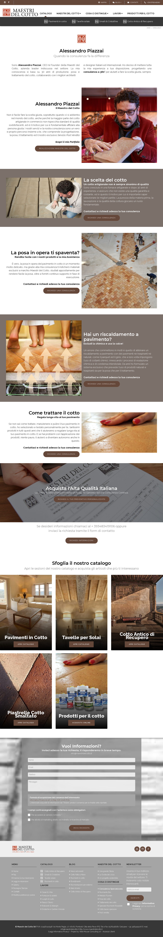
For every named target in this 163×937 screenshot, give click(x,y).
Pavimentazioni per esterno (81, 885)
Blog (116, 2)
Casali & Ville (47, 892)
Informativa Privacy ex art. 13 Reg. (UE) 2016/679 (49, 800)
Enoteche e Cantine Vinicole (53, 909)
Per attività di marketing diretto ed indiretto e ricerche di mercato (58, 819)
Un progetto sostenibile (108, 878)
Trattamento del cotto (107, 902)
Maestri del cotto (69, 13)
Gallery (16, 885)
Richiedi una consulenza (102, 218)
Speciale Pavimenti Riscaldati (110, 906)
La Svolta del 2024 (106, 874)
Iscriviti (135, 898)
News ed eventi (77, 871)
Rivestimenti (75, 881)
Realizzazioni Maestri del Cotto (57, 148)
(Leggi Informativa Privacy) (59, 931)
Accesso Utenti (109, 931)
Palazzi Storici (47, 902)
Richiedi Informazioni (82, 540)
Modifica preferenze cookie (24, 895)
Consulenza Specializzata (111, 889)
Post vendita (104, 912)
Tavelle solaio (83, 21)
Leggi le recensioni (20, 881)
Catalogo (46, 864)
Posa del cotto (105, 899)
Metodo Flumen (105, 895)
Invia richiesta (81, 828)
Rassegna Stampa (20, 888)
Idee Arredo (75, 888)
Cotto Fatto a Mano (78, 874)
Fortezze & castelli (49, 895)
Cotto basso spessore (108, 909)
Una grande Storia (106, 871)
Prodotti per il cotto (140, 13)
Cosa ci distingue (97, 13)
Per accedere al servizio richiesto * (45, 815)
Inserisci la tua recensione (23, 878)
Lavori (118, 13)
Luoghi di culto (48, 899)
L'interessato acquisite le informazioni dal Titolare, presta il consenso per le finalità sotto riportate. (68, 803)
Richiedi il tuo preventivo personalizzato (81, 499)
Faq (14, 874)
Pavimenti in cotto (57, 21)
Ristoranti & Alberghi (50, 906)
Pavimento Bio (105, 892)
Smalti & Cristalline (108, 21)
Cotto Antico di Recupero (140, 21)
